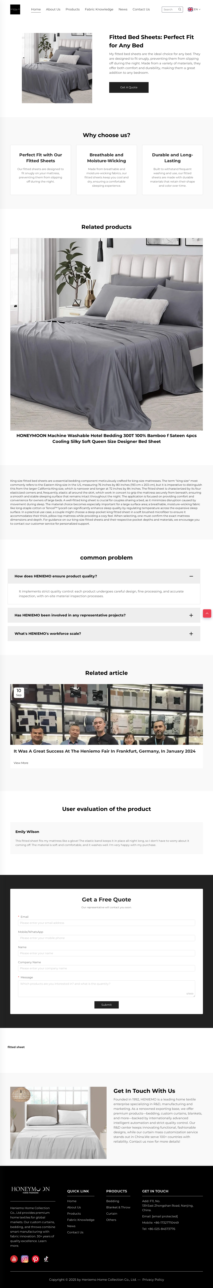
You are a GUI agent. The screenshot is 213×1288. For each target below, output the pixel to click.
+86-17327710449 (166, 1222)
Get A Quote (128, 87)
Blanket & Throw (118, 1207)
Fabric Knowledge (99, 9)
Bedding (112, 1201)
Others (111, 1220)
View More (21, 763)
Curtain (111, 1213)
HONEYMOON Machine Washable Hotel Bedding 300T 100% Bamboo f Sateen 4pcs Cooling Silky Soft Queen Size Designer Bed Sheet (106, 438)
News (123, 9)
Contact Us (141, 9)
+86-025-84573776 (161, 1229)
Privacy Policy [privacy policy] (153, 1280)
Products (73, 9)
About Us (53, 9)
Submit (106, 1004)
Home (36, 9)
